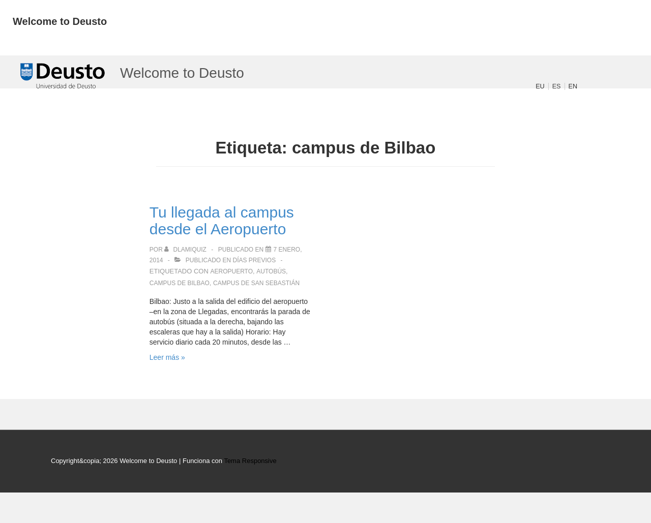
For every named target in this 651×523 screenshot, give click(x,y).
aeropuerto (231, 271)
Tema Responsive (250, 461)
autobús (271, 271)
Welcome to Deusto (60, 21)
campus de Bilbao (180, 283)
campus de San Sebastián (256, 283)
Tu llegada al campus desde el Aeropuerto (222, 220)
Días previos (254, 260)
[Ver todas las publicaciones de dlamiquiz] (186, 249)
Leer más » (167, 357)
